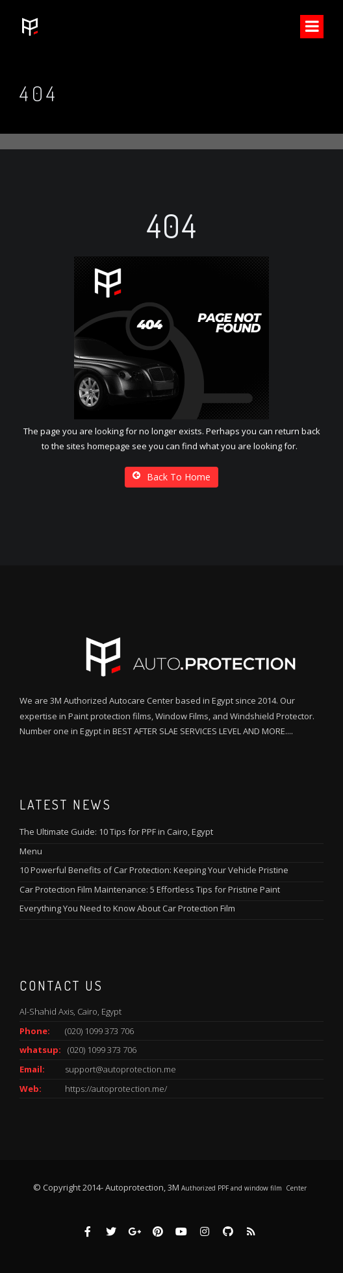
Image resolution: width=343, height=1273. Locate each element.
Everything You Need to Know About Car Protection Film (127, 908)
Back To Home (171, 477)
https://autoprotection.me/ (116, 1088)
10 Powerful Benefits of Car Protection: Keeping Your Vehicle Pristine (153, 870)
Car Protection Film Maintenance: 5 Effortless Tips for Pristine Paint (149, 889)
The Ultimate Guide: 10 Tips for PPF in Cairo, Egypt (116, 831)
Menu (30, 851)
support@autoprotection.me (120, 1069)
